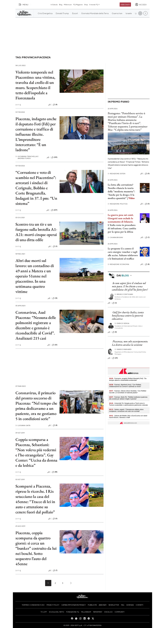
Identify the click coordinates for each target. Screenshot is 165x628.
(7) (55, 570)
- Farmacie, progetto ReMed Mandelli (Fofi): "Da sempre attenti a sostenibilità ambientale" (127, 379)
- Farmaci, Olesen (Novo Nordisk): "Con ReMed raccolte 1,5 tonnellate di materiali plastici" (127, 392)
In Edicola (54, 4)
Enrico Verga (122, 323)
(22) (54, 345)
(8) (55, 105)
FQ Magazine (78, 4)
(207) (54, 210)
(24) (115, 358)
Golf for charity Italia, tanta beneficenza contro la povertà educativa (128, 315)
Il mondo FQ (94, 4)
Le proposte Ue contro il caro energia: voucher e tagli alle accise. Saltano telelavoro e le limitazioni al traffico (123, 253)
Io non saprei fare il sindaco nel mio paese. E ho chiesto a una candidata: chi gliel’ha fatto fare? (130, 286)
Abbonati (125, 4)
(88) (54, 472)
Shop (86, 4)
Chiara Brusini (115, 237)
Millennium (68, 4)
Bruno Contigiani (124, 294)
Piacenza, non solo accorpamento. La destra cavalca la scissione (130, 342)
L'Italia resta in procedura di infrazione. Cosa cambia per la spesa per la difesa (122, 228)
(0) (55, 519)
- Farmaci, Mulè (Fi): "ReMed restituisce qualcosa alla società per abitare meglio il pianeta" (128, 398)
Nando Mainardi (123, 349)
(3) (55, 246)
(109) (54, 157)
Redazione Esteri (116, 174)
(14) (54, 298)
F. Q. (18, 105)
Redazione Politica (117, 204)
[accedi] (140, 4)
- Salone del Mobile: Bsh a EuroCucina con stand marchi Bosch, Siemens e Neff (128, 416)
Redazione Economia (118, 264)
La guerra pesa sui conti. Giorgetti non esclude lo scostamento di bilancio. (121, 218)
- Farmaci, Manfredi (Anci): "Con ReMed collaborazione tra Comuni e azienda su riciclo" (125, 385)
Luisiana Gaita (22, 425)
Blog (60, 4)
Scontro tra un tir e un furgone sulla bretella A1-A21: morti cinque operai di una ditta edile (36, 231)
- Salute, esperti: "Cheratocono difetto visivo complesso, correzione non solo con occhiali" (126, 410)
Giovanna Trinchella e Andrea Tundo (27, 157)
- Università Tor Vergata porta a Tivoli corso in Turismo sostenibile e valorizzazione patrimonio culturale (128, 404)
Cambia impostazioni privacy (73, 605)
